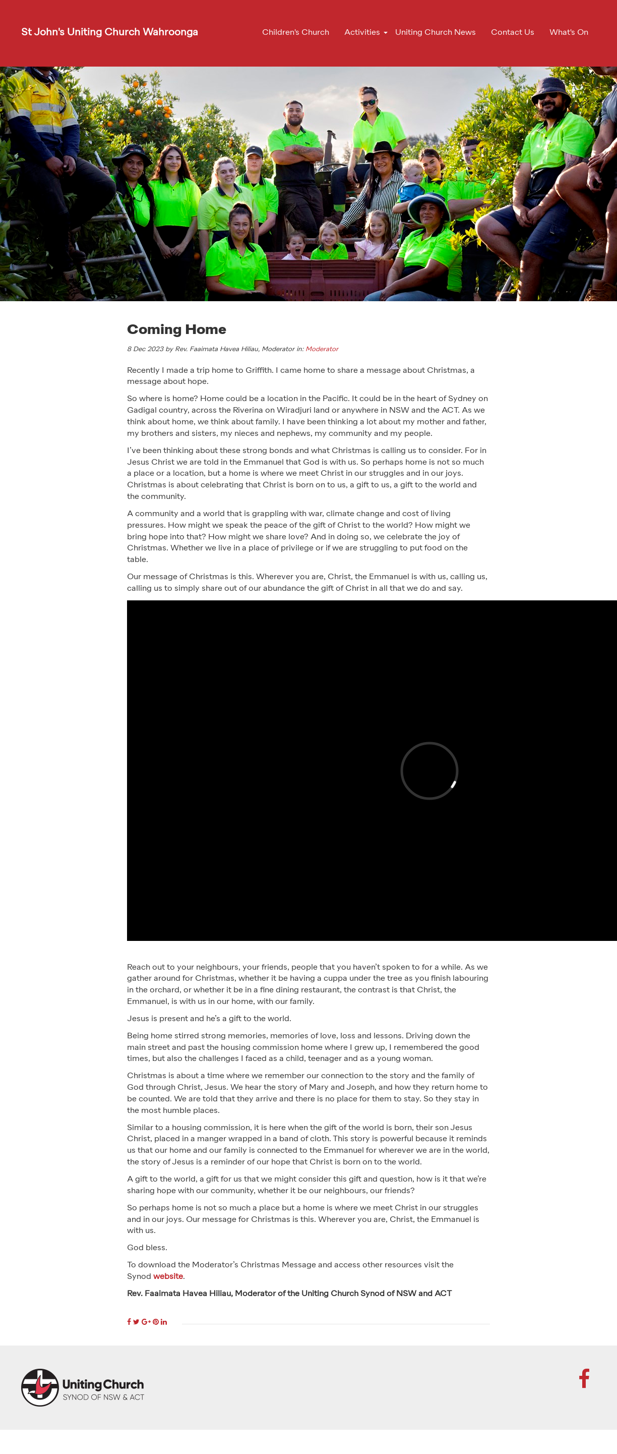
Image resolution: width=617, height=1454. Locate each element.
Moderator (321, 349)
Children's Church (295, 33)
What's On (568, 33)
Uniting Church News (435, 33)
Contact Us (512, 33)
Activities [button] (362, 33)
